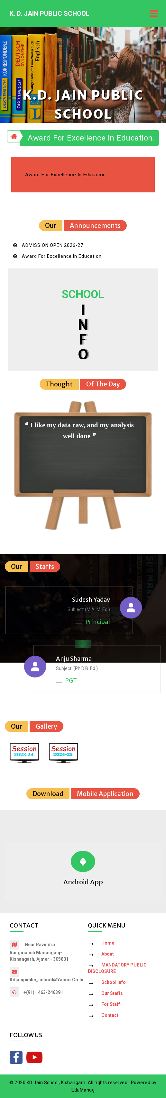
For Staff (110, 1004)
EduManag (83, 1090)
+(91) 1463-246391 (43, 992)
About (107, 954)
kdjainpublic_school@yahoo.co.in (46, 979)
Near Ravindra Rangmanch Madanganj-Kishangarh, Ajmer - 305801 (39, 952)
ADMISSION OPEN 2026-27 (52, 245)
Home (107, 943)
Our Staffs (112, 993)
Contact (109, 1015)
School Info (113, 982)
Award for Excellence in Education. (91, 137)
